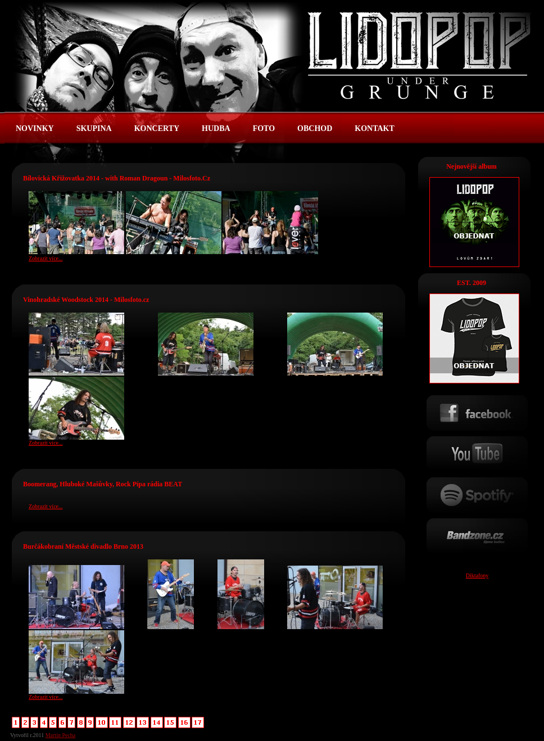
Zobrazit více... (46, 258)
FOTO (264, 128)
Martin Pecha (61, 735)
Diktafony (477, 575)
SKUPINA (94, 128)
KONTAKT (375, 128)
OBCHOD (314, 128)
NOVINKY (35, 128)
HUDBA (216, 128)
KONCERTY (156, 128)
